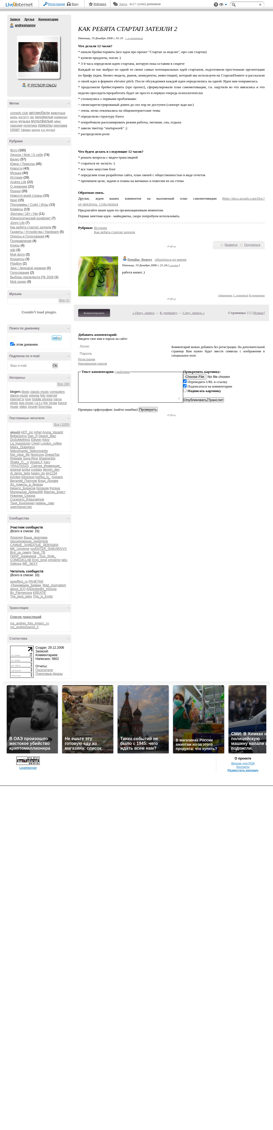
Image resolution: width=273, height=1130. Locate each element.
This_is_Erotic (43, 596)
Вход (75, 4)
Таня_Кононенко (22, 503)
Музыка (15, 173)
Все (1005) (62, 424)
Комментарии (48, 19)
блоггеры (45, 407)
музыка (24, 121)
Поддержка (216, 4)
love (28, 399)
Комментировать (94, 312)
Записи (15, 19)
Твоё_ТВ (38, 552)
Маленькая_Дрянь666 (26, 492)
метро (14, 121)
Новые (258, 313)
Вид (223, 5)
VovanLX (36, 462)
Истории (16, 177)
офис (57, 121)
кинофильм (44, 117)
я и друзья (48, 129)
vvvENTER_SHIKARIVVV (48, 549)
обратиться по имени (171, 259)
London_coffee (51, 443)
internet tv (17, 399)
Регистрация (56, 4)
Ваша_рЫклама (35, 537)
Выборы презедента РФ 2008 (32, 277)
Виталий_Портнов (23, 481)
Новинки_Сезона (22, 496)
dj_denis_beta (20, 473)
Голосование (19, 273)
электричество (21, 507)
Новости (16, 168)
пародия (16, 125)
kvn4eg (15, 477)
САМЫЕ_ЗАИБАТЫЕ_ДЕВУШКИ (34, 545)
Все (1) (64, 300)
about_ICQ (18, 589)
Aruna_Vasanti (52, 432)
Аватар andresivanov (38, 57)
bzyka (26, 469)
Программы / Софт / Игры (29, 205)
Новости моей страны (26, 195)
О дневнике (18, 186)
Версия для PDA (243, 1107)
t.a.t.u (38, 403)
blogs (25, 392)
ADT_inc (27, 432)
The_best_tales (21, 596)
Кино (13, 200)
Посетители (44, 670)
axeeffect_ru (19, 581)
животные (58, 113)
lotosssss (27, 477)
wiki (12, 250)
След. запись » (193, 313)
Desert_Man (47, 436)
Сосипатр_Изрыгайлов (27, 499)
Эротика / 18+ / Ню (24, 214)
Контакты (243, 1110)
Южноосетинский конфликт (30, 218)
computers (57, 392)
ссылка (173, 265)
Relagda (16, 458)
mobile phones (42, 399)
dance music (19, 395)
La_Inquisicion (20, 443)
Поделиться (252, 245)
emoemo (54, 560)
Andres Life (18, 182)
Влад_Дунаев (48, 481)
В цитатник (257, 295)
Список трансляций (25, 617)
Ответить (225, 295)
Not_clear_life (20, 455)
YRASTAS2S (19, 466)
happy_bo (38, 473)
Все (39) (64, 384)
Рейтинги (100, 4)
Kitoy (46, 440)
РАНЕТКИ (36, 581)
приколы (45, 125)
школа (35, 129)
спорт (15, 129)
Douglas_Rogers (139, 259)
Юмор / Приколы (22, 164)
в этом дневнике (26, 344)
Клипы (15, 245)
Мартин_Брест (54, 492)
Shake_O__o (19, 462)
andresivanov (12, 25)
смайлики (122, 372)
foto (43, 395)
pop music (26, 403)
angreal (15, 469)
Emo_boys (39, 560)
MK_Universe (19, 549)
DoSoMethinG (20, 440)
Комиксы (16, 209)
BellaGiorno (18, 436)
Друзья (29, 19)
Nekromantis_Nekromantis (29, 451)
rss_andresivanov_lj (24, 627)
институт (23, 117)
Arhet (38, 432)
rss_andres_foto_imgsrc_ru (29, 623)
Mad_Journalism (54, 585)
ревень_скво (45, 503)
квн (32, 117)
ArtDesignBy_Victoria (41, 589)
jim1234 (51, 473)
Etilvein (36, 440)
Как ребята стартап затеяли (30, 227)
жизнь (14, 117)
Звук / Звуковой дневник (28, 268)
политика (30, 125)
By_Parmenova (21, 593)
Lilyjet (35, 443)
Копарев (42, 488)
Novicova (37, 455)
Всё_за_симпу (20, 552)
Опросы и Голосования (27, 236)
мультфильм (42, 121)
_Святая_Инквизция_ (45, 466)
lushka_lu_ (43, 477)
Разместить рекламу (242, 1114)
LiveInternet (20, 5)
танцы (26, 130)
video (23, 407)
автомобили (39, 113)
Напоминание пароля (92, 363)
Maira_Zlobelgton (22, 447)
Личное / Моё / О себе (26, 155)
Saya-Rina (30, 458)
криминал (60, 117)
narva (58, 399)
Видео (14, 159)
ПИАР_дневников (23, 556)
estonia (34, 395)
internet (51, 395)
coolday (36, 469)
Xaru (46, 462)
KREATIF (39, 593)
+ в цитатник (134, 38)
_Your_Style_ (46, 556)
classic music (39, 392)
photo (14, 403)
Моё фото (17, 254)
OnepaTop (52, 455)
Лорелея (16, 537)
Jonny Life (17, 223)
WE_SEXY (30, 564)
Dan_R (33, 436)
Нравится (231, 245)
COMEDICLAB (20, 560)
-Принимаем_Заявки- (26, 585)
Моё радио (18, 282)
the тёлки (50, 403)
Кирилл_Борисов (22, 488)
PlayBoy (16, 263)
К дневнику (169, 313)
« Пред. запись (144, 313)
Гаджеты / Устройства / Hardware (34, 232)
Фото (14, 150)
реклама (60, 125)
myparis (57, 477)
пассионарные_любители (29, 541)
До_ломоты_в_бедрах (26, 484)
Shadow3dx (47, 458)
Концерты (17, 259)
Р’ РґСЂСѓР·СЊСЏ (42, 85)
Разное (15, 191)
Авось (123, 4)
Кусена (55, 488)
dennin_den (51, 469)
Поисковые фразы (49, 674)
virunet (33, 407)
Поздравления (20, 241)
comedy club (19, 113)
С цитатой (240, 295)
